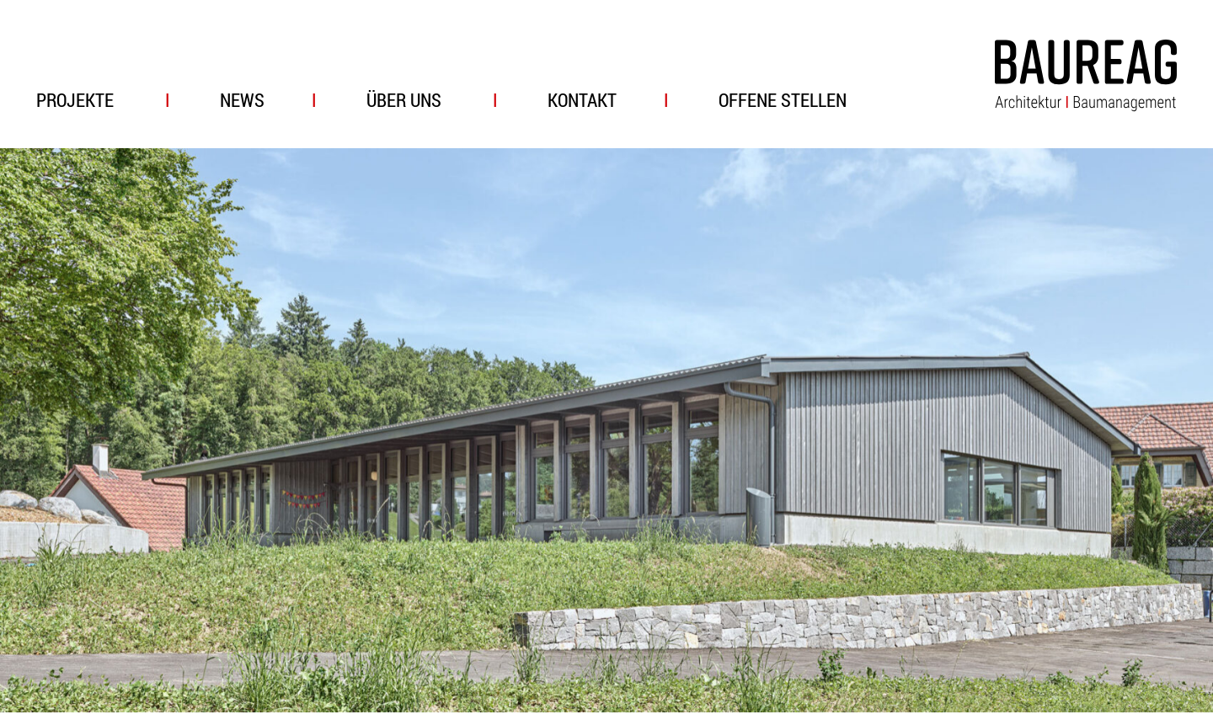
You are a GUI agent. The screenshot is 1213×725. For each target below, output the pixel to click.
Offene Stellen (783, 100)
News (242, 100)
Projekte (75, 100)
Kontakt (582, 100)
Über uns (403, 100)
